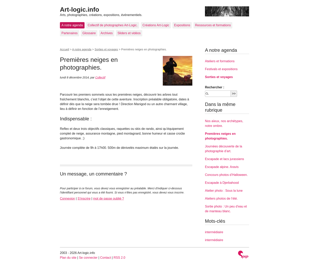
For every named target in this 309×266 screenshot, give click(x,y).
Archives (107, 33)
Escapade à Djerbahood (222, 182)
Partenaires (69, 33)
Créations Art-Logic (155, 25)
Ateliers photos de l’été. (221, 198)
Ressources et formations (213, 25)
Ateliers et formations (220, 61)
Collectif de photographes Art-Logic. (113, 25)
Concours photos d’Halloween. (226, 174)
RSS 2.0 (119, 257)
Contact (105, 257)
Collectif (100, 77)
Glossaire (89, 33)
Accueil (64, 49)
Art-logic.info (79, 9)
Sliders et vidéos (129, 33)
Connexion (67, 198)
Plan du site (68, 257)
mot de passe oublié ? (108, 198)
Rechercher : (214, 87)
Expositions (182, 25)
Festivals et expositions (221, 69)
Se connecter (88, 257)
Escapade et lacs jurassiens (224, 159)
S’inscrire (84, 198)
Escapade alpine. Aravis (222, 167)
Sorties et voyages (106, 49)
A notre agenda (72, 25)
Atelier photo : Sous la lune (224, 190)
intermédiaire (214, 232)
